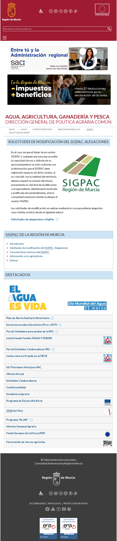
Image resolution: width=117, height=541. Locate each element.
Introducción (17, 243)
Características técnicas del (29, 252)
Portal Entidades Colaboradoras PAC (31, 349)
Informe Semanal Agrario (21, 426)
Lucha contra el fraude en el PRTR (26, 355)
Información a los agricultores (26, 256)
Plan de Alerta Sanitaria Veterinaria (30, 318)
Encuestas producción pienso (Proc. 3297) (34, 324)
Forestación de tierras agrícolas (25, 441)
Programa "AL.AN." (20, 419)
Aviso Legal (54, 503)
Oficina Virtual (15, 373)
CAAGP (23, 129)
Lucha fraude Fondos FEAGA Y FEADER (29, 338)
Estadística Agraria (17, 394)
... (90, 129)
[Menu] (4, 37)
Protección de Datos (76, 503)
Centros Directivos (42, 129)
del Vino (14, 410)
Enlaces (14, 260)
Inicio (12, 129)
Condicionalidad (16, 387)
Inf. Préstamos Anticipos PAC (23, 367)
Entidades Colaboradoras (21, 380)
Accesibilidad (37, 503)
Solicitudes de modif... (20, 133)
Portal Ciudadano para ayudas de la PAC (32, 331)
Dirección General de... (69, 129)
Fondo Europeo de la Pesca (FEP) (25, 433)
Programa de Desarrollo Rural (24, 400)
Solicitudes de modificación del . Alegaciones (39, 248)
